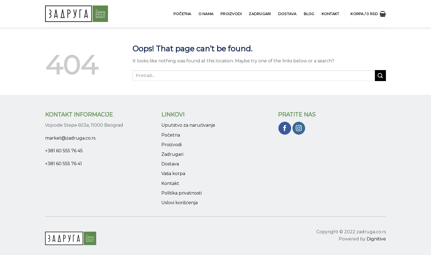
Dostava (287, 14)
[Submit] (380, 75)
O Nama (206, 14)
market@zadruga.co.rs (70, 138)
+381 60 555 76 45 (64, 150)
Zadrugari (260, 14)
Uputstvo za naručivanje (188, 125)
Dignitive (376, 239)
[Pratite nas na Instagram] (298, 128)
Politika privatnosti (181, 193)
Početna (182, 14)
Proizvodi (231, 14)
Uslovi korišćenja (179, 202)
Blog (309, 14)
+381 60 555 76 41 (63, 163)
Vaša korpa (173, 173)
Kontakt (330, 14)
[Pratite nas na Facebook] (284, 128)
